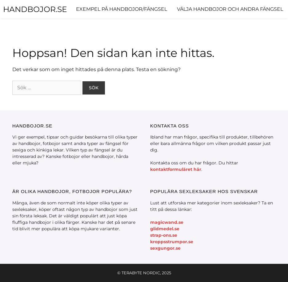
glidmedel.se (164, 229)
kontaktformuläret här (175, 169)
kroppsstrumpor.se (171, 241)
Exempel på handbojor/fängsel (121, 9)
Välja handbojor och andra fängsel (230, 9)
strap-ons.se (163, 235)
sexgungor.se (165, 248)
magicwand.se (166, 222)
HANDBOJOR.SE (35, 9)
